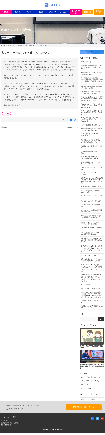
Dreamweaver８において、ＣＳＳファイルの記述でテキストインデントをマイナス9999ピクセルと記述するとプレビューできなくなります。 (91, 248)
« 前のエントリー (6, 127)
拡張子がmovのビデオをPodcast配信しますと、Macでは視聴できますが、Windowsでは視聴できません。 (92, 180)
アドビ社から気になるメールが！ (91, 255)
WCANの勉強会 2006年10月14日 (91, 186)
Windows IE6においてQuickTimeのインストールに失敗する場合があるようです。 (91, 240)
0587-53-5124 (16, 408)
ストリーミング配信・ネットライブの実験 (91, 173)
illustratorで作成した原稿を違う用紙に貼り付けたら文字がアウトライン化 (91, 112)
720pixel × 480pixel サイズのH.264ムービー (91, 228)
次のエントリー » (72, 127)
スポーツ (52, 12)
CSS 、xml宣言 (85, 285)
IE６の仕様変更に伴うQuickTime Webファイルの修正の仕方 (91, 233)
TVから (17, 12)
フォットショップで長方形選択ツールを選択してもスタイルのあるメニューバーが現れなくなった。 (91, 140)
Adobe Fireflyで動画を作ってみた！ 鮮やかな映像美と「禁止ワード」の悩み (92, 67)
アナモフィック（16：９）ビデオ (91, 201)
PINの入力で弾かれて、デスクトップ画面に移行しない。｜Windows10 (92, 119)
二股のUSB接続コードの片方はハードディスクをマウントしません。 (92, 259)
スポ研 (29, 12)
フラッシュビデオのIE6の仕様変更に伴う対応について (91, 210)
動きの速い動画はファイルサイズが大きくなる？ (91, 191)
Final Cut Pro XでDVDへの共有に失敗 (91, 147)
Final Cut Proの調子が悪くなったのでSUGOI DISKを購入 (92, 306)
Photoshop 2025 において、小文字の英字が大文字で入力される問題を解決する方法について (92, 98)
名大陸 (40, 12)
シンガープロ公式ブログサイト (90, 377)
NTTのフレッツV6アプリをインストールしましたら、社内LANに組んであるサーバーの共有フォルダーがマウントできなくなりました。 (91, 268)
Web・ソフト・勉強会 (15, 45)
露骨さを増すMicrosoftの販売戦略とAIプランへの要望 (91, 87)
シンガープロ (76, 12)
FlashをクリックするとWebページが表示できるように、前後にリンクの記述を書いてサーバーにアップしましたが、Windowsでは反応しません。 (91, 278)
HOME (6, 12)
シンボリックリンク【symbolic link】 (90, 205)
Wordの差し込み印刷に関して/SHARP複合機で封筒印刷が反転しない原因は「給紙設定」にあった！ (92, 80)
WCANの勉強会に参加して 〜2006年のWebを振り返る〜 (90, 157)
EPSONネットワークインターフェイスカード (91, 301)
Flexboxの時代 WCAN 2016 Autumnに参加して (90, 134)
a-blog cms (64, 12)
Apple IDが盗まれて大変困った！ (91, 125)
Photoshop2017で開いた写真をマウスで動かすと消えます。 (91, 129)
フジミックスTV (86, 388)
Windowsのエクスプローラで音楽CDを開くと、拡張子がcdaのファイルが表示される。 (91, 105)
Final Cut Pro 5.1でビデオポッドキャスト (91, 168)
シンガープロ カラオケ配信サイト (91, 381)
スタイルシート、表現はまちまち (91, 288)
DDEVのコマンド (86, 62)
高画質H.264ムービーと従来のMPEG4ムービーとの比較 (90, 223)
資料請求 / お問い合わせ (83, 407)
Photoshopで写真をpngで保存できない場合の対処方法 (91, 73)
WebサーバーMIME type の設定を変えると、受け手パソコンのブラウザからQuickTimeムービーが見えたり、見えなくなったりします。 (92, 294)
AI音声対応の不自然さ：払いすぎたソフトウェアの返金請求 (91, 92)
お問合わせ (99, 12)
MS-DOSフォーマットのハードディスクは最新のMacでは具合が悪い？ (92, 217)
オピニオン (88, 12)
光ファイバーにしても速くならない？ (37, 45)
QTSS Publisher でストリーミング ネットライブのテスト (92, 163)
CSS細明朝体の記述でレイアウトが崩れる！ (92, 152)
